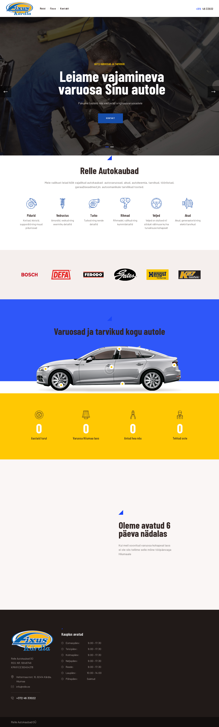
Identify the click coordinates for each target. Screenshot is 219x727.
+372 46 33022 (26, 698)
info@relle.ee (23, 686)
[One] (55, 534)
